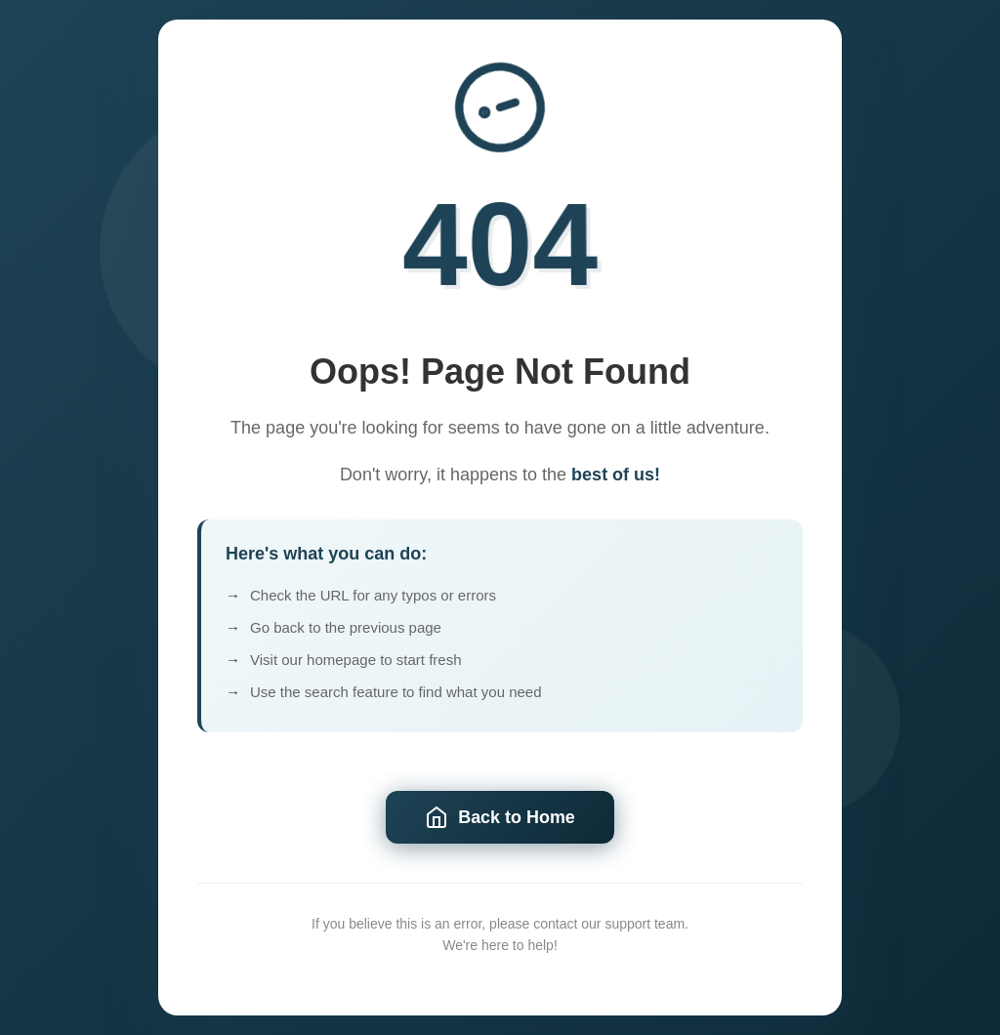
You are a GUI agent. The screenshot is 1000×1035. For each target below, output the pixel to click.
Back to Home (500, 817)
